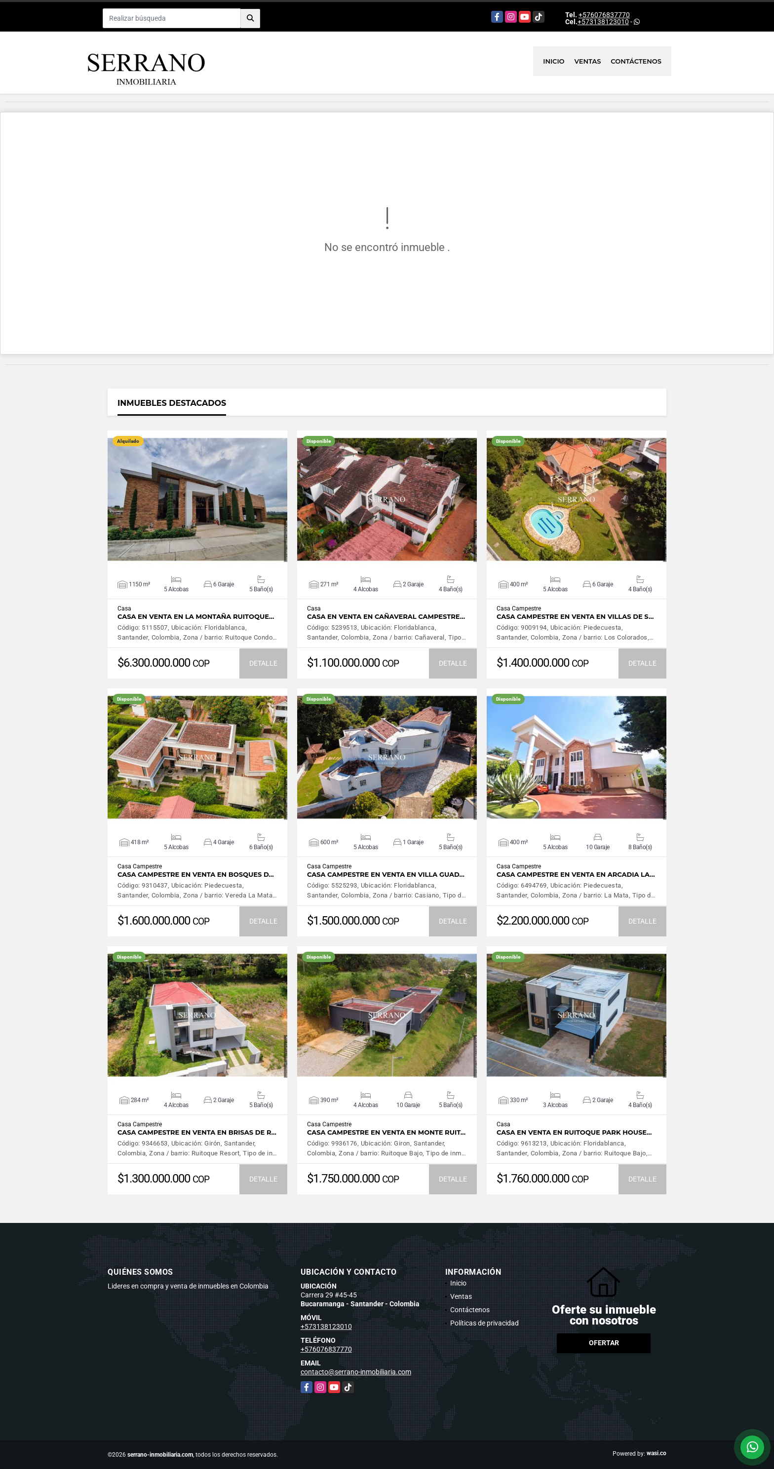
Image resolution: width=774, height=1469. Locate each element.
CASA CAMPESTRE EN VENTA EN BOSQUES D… (195, 874)
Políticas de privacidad (484, 1323)
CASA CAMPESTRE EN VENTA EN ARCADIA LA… (576, 874)
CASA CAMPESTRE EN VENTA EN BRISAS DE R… (196, 1132)
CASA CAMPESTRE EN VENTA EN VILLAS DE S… (575, 616)
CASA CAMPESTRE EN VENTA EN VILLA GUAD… (385, 874)
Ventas (588, 61)
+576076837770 (604, 15)
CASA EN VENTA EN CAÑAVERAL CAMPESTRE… (386, 616)
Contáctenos (636, 61)
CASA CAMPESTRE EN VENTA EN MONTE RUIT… (386, 1132)
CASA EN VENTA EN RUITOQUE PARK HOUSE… (574, 1132)
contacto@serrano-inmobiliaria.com (356, 1372)
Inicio (553, 61)
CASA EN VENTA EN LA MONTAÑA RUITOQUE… (195, 616)
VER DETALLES (197, 499)
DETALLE (263, 663)
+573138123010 (603, 22)
